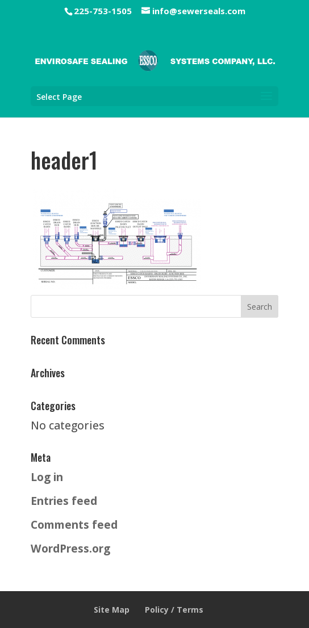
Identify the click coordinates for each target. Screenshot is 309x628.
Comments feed (74, 524)
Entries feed (64, 500)
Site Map (112, 609)
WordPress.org (70, 548)
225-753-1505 (103, 10)
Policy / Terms (174, 609)
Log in (47, 476)
